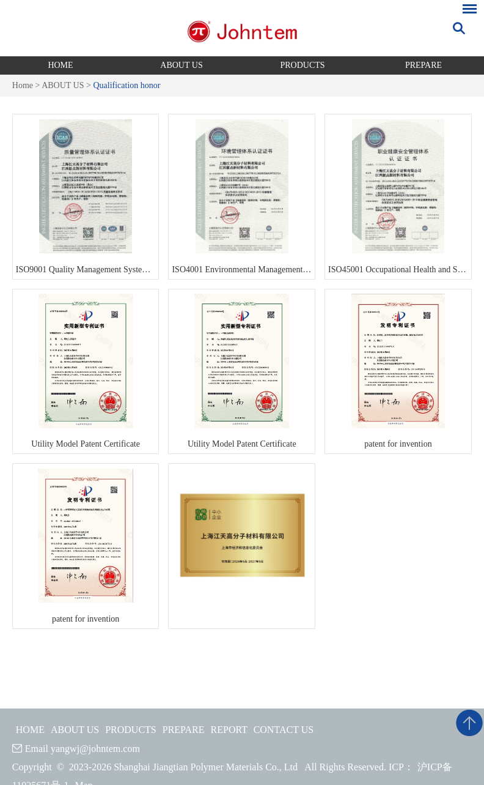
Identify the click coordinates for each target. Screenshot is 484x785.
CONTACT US (284, 729)
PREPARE (423, 65)
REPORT (229, 729)
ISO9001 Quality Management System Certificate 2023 (86, 269)
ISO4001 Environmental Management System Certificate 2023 (242, 269)
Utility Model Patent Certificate (85, 443)
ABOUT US (181, 65)
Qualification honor (126, 85)
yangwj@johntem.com (95, 748)
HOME (60, 65)
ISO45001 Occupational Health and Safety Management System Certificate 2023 (398, 269)
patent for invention (397, 443)
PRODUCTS (302, 65)
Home (22, 85)
